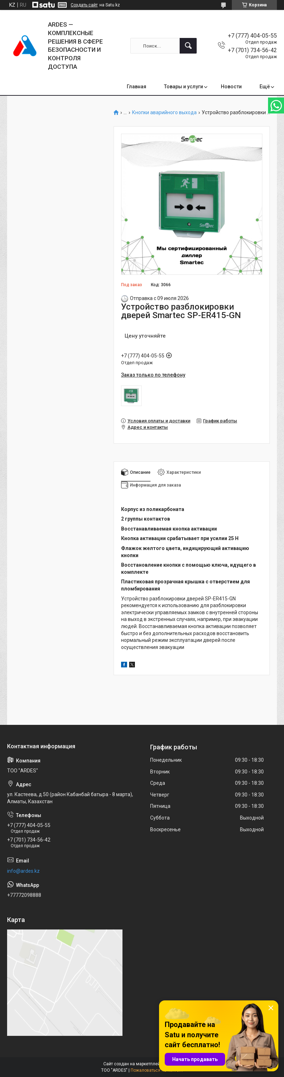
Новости (231, 86)
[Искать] (188, 46)
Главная (136, 86)
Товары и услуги (183, 86)
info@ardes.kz (23, 871)
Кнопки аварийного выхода (164, 112)
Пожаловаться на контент (157, 1070)
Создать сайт (84, 4)
